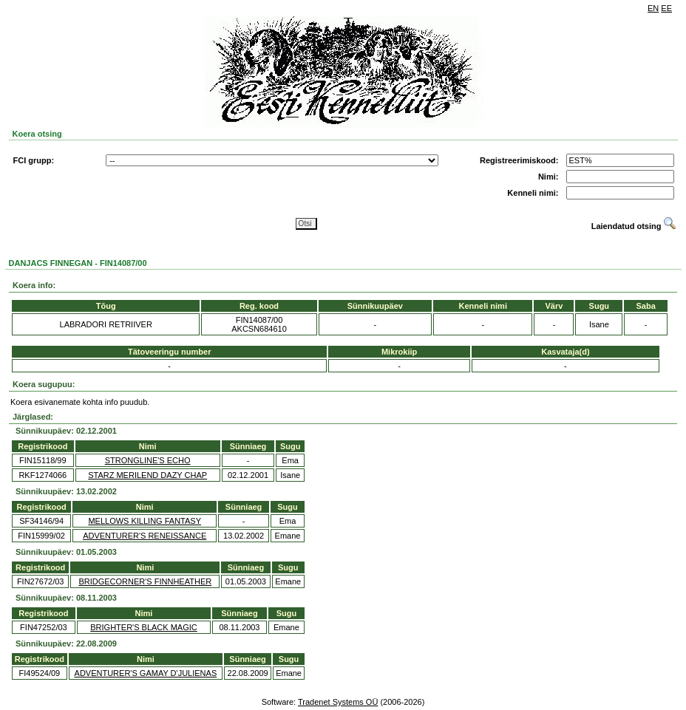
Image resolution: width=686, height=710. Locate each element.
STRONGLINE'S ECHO (148, 460)
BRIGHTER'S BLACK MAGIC (143, 627)
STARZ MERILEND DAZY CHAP (147, 475)
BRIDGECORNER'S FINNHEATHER (144, 581)
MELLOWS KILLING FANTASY (144, 520)
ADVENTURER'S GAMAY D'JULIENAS (146, 673)
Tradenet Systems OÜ (338, 701)
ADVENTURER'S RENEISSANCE (144, 535)
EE (666, 8)
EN (653, 8)
